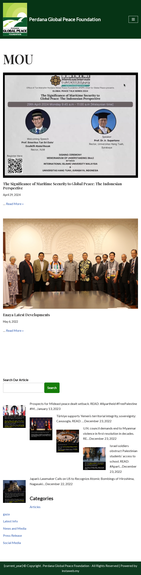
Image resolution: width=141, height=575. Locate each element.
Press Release (12, 535)
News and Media (14, 528)
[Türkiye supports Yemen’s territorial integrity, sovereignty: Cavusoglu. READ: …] (41, 439)
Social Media (12, 543)
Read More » (15, 204)
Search (52, 388)
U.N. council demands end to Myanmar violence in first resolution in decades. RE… (109, 433)
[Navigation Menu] (133, 19)
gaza (6, 514)
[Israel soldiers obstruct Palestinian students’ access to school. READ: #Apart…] (94, 469)
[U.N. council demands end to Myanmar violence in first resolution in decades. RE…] (67, 451)
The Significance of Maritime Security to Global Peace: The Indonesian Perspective (62, 186)
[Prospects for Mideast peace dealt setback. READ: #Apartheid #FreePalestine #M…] (14, 426)
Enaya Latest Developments (26, 314)
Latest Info (10, 521)
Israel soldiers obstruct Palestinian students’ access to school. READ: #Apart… (123, 456)
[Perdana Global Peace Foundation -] (52, 19)
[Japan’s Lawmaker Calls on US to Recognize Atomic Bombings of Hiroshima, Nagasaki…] (14, 501)
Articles (35, 507)
